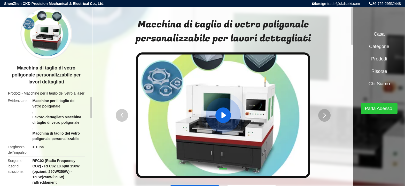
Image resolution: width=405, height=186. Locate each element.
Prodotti (14, 93)
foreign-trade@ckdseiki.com (337, 4)
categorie (379, 46)
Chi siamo (379, 83)
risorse (379, 71)
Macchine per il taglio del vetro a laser (54, 93)
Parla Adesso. (379, 108)
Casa (379, 34)
